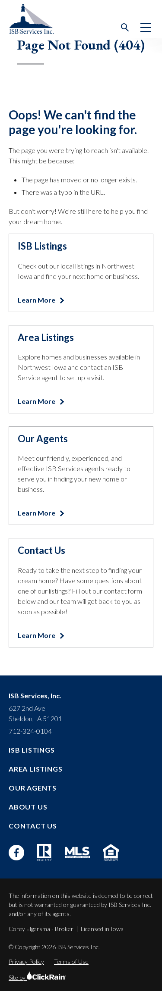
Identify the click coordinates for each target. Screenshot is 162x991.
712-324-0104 (30, 731)
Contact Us (33, 826)
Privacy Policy (26, 961)
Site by (37, 977)
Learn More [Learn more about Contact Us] (37, 635)
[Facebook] (16, 852)
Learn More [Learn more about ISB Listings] (37, 300)
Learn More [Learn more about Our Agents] (37, 513)
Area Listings (35, 769)
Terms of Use (71, 961)
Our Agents (33, 788)
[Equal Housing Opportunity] (111, 852)
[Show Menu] (145, 27)
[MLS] (77, 852)
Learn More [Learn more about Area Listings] (37, 401)
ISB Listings (32, 750)
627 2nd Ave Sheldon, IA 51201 (35, 713)
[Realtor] (44, 852)
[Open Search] (125, 27)
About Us (28, 807)
